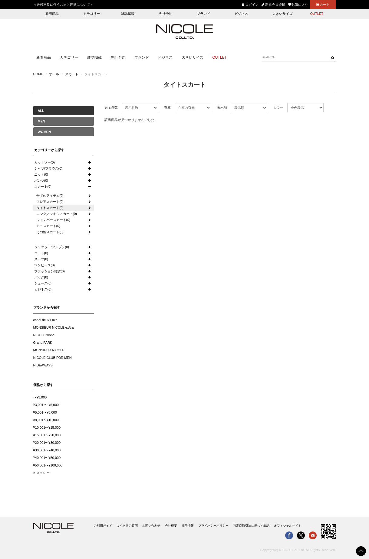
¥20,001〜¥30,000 (47, 442)
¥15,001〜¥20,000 (47, 435)
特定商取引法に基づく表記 (251, 525)
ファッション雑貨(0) (49, 271)
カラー (278, 107)
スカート (71, 74)
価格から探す (43, 385)
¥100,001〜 (42, 473)
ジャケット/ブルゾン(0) (51, 247)
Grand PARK (42, 342)
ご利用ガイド (103, 525)
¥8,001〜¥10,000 (46, 420)
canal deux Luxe (45, 320)
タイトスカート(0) (50, 208)
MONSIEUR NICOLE (48, 350)
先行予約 (165, 13)
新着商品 (52, 13)
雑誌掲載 (127, 13)
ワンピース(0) (44, 265)
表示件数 (111, 107)
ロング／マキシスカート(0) (56, 214)
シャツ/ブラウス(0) (48, 168)
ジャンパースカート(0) (53, 220)
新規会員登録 (273, 4)
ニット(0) (41, 174)
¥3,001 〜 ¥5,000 (46, 405)
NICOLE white (43, 335)
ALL (41, 110)
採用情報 (188, 525)
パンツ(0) (41, 180)
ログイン (250, 4)
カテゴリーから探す (49, 150)
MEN (41, 121)
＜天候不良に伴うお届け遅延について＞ (63, 4)
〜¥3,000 (40, 397)
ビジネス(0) (42, 289)
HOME (38, 74)
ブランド (203, 13)
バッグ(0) (41, 277)
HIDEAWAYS (43, 365)
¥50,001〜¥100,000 (48, 465)
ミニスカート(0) (48, 226)
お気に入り (298, 4)
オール (54, 74)
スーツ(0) (41, 259)
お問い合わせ (151, 525)
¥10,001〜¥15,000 (47, 427)
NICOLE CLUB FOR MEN (52, 357)
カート (323, 4)
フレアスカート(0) (50, 201)
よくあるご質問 (127, 525)
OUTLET (316, 13)
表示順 (222, 107)
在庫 (167, 107)
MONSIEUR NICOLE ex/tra (53, 327)
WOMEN (44, 132)
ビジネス (241, 13)
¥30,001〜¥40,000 (47, 450)
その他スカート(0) (50, 232)
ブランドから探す (46, 307)
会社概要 (171, 525)
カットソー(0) (44, 162)
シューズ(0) (42, 283)
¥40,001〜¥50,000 (47, 458)
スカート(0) (42, 186)
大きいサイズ (282, 13)
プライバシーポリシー (213, 525)
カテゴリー (91, 13)
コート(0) (41, 253)
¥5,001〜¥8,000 (45, 412)
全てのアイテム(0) (50, 195)
